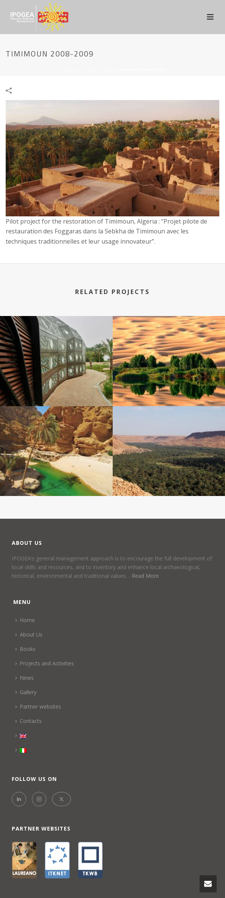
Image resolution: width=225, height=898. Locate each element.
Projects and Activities (44, 663)
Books (25, 648)
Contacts (28, 720)
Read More (145, 575)
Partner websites (38, 706)
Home (66, 70)
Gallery (25, 692)
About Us (28, 634)
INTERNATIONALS (95, 70)
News (24, 677)
